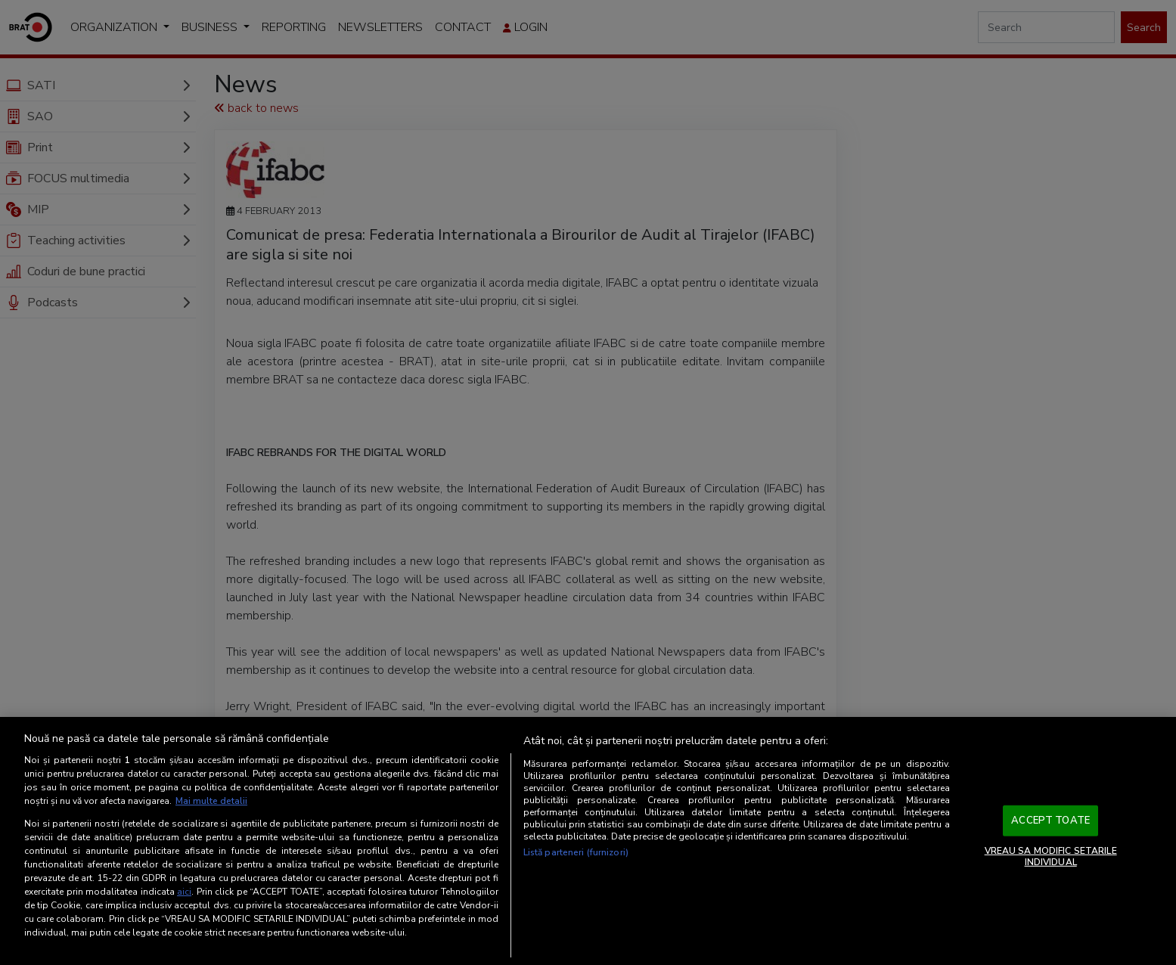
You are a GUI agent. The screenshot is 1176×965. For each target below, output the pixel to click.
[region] (588, 841)
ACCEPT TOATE (1050, 820)
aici (184, 892)
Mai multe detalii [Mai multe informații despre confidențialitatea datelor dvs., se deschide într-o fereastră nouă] (211, 801)
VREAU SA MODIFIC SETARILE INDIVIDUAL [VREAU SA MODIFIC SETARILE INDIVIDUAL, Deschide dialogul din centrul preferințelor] (1051, 856)
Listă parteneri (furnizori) (575, 852)
